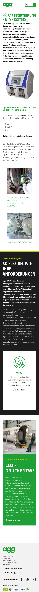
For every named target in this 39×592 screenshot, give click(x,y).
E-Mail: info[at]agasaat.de (13, 573)
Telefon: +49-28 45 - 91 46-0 (14, 568)
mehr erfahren (14, 520)
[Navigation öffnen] (34, 4)
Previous (1, 381)
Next (37, 381)
